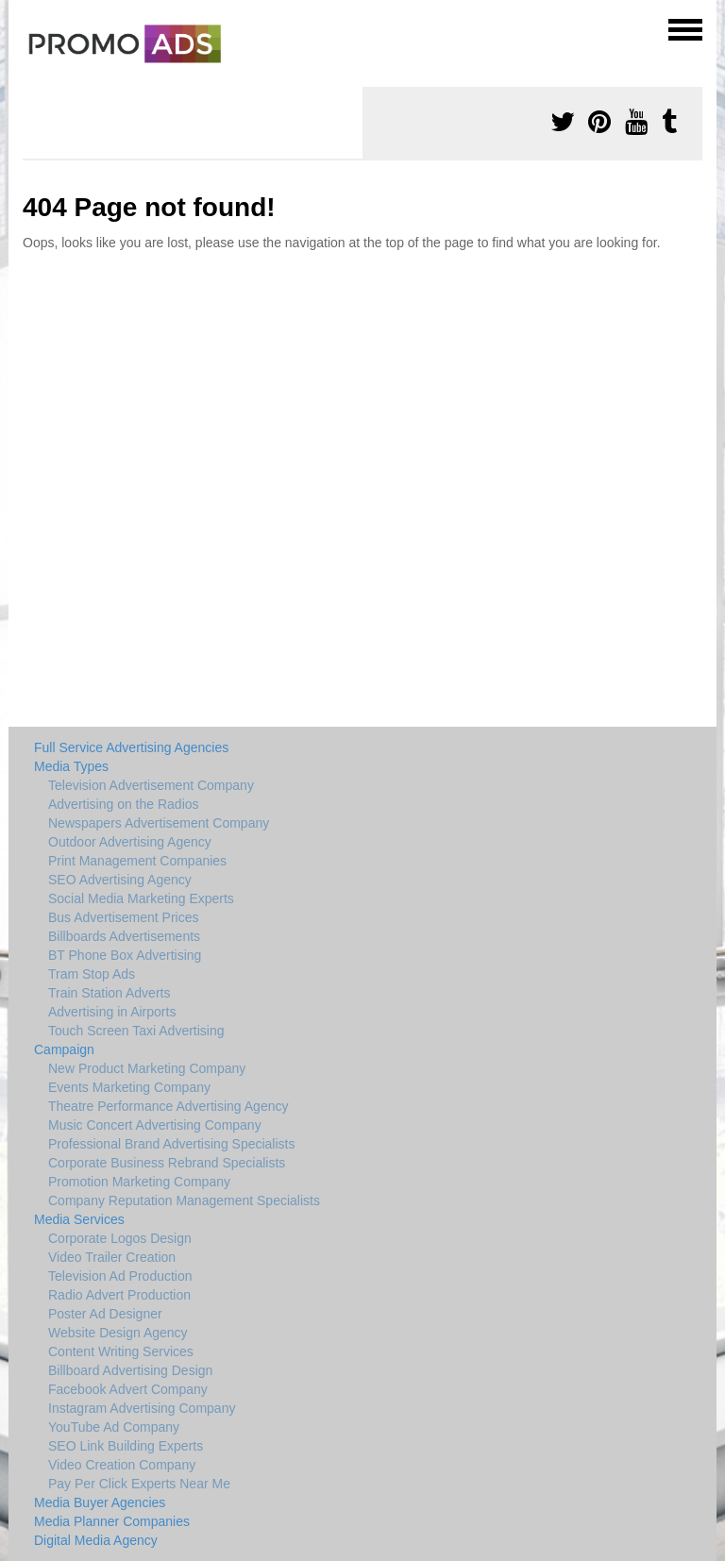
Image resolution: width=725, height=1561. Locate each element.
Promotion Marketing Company (139, 1181)
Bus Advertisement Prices (123, 917)
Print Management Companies (137, 860)
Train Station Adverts (109, 992)
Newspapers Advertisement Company (158, 823)
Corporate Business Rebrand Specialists (166, 1162)
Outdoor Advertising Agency (129, 841)
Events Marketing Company (129, 1087)
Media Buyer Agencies (99, 1502)
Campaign (64, 1049)
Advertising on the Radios (123, 804)
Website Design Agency (118, 1332)
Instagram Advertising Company (141, 1408)
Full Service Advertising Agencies (131, 747)
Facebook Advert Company (128, 1389)
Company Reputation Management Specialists (184, 1200)
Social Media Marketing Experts (141, 898)
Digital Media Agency (96, 1540)
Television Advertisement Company (151, 785)
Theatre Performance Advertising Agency (168, 1106)
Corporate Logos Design (120, 1238)
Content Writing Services (121, 1351)
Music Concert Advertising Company (154, 1125)
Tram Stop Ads (91, 974)
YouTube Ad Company (113, 1427)
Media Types (71, 766)
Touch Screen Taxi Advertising (136, 1030)
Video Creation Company (121, 1464)
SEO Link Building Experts (125, 1445)
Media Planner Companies (112, 1521)
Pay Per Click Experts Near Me (139, 1483)
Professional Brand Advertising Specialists (171, 1143)
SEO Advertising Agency (120, 879)
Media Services (79, 1219)
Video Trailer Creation (112, 1257)
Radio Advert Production (119, 1294)
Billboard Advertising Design (130, 1370)
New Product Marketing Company (146, 1068)
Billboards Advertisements (124, 936)
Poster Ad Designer (105, 1313)
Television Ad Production (120, 1276)
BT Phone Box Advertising (124, 955)
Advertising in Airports (112, 1011)
